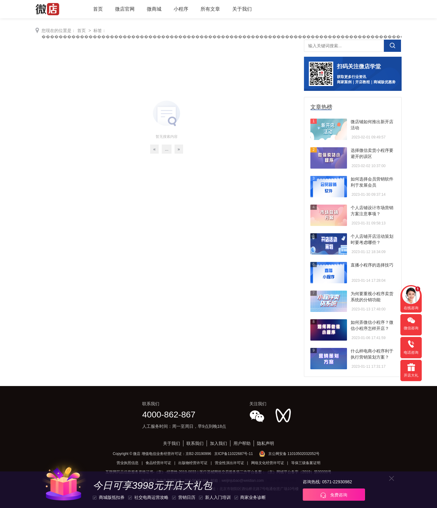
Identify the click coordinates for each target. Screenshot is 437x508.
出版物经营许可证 (193, 463)
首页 (98, 9)
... (166, 149)
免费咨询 (333, 495)
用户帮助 (242, 443)
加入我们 (218, 443)
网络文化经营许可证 (267, 463)
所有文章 (210, 9)
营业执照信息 (128, 463)
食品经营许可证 (158, 463)
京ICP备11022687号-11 (233, 454)
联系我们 (195, 443)
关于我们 (242, 9)
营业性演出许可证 (229, 463)
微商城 (154, 9)
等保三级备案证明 (305, 463)
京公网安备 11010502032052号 (294, 454)
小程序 (181, 9)
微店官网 (125, 9)
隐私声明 (265, 443)
